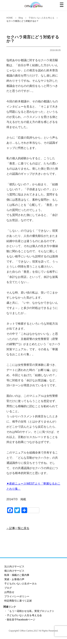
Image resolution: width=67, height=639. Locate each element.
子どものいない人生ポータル (20, 583)
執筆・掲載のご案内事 (16, 575)
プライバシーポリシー (16, 596)
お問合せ (9, 592)
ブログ (8, 588)
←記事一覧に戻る (17, 528)
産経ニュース (17, 483)
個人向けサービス (14, 570)
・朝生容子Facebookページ (19, 619)
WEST (30, 483)
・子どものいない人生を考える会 (23, 615)
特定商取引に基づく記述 (18, 600)
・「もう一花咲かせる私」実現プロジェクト (29, 611)
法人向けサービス (14, 566)
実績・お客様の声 (14, 579)
